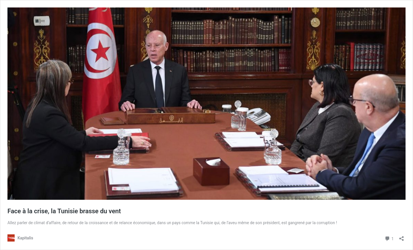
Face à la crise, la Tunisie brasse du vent (65, 211)
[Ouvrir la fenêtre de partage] (402, 236)
